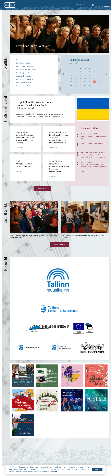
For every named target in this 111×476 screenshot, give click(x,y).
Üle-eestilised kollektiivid (26, 86)
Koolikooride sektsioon (25, 76)
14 (76, 78)
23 (85, 82)
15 (80, 78)
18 (94, 78)
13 (71, 78)
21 (76, 82)
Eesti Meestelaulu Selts (25, 82)
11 (94, 75)
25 (94, 82)
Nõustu (97, 470)
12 (99, 75)
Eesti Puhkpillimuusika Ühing (27, 69)
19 (99, 78)
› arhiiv (83, 171)
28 (76, 85)
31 (89, 85)
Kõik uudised (42, 188)
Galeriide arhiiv (59, 245)
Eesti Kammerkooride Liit (26, 66)
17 (89, 78)
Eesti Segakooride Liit (25, 63)
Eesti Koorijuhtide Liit (24, 73)
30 (85, 85)
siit (55, 472)
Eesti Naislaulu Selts (24, 60)
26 (99, 82)
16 (85, 78)
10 (89, 75)
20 (71, 82)
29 (80, 85)
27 (71, 85)
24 (89, 82)
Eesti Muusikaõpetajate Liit (26, 79)
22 (80, 82)
